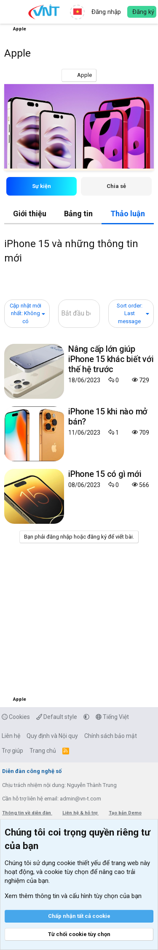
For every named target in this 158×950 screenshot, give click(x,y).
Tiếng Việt (112, 716)
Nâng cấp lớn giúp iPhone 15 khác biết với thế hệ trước (110, 359)
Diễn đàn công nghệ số (32, 771)
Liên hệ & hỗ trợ (80, 813)
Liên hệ (11, 735)
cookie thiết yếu (79, 863)
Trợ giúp (12, 750)
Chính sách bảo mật (110, 735)
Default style (56, 716)
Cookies (16, 716)
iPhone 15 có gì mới (104, 474)
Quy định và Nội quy (52, 735)
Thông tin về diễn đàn (27, 813)
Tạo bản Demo (125, 813)
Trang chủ (42, 750)
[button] (11, 11)
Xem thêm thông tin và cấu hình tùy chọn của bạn (73, 896)
